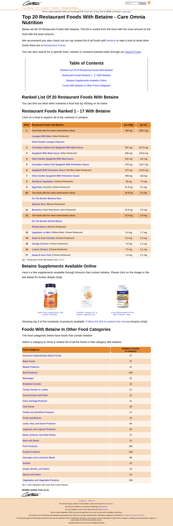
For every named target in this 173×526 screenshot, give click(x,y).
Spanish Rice (39, 204)
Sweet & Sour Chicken (43, 238)
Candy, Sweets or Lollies (35, 389)
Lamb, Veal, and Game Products (39, 423)
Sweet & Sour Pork (41, 255)
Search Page (133, 51)
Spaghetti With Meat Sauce (46, 153)
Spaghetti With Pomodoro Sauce (48, 170)
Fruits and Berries (32, 418)
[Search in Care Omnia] (132, 3)
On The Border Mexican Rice (46, 198)
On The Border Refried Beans (47, 221)
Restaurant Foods (54, 45)
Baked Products (31, 367)
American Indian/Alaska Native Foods (42, 355)
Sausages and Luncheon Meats (39, 457)
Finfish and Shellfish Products (38, 412)
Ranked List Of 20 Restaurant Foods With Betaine (86, 70)
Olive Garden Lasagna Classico (48, 142)
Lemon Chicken (40, 249)
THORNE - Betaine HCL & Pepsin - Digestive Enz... (86, 313)
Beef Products (30, 372)
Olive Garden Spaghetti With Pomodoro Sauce (56, 176)
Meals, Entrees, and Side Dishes (39, 435)
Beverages (28, 378)
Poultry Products (31, 452)
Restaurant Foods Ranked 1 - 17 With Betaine (86, 75)
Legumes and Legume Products (39, 429)
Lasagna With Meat (42, 136)
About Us (91, 501)
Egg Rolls (37, 187)
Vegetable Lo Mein (41, 232)
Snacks (26, 463)
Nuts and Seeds (31, 440)
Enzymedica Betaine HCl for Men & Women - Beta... (122, 313)
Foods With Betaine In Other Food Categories (86, 85)
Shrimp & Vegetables (42, 181)
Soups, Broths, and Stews (36, 469)
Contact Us (82, 501)
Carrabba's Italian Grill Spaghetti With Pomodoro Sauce (60, 164)
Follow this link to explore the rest (106, 321)
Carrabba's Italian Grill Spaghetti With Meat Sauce (57, 147)
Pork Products (30, 446)
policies (110, 504)
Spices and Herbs (32, 474)
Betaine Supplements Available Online (86, 80)
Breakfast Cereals (32, 384)
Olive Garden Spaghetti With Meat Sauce (53, 159)
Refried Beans (39, 227)
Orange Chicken (40, 244)
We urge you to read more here (133, 515)
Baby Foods (29, 361)
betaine (111, 40)
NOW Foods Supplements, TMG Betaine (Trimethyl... (50, 313)
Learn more (126, 12)
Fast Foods (28, 406)
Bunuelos (37, 210)
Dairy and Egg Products (35, 401)
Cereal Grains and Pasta (35, 395)
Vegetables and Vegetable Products (41, 480)
